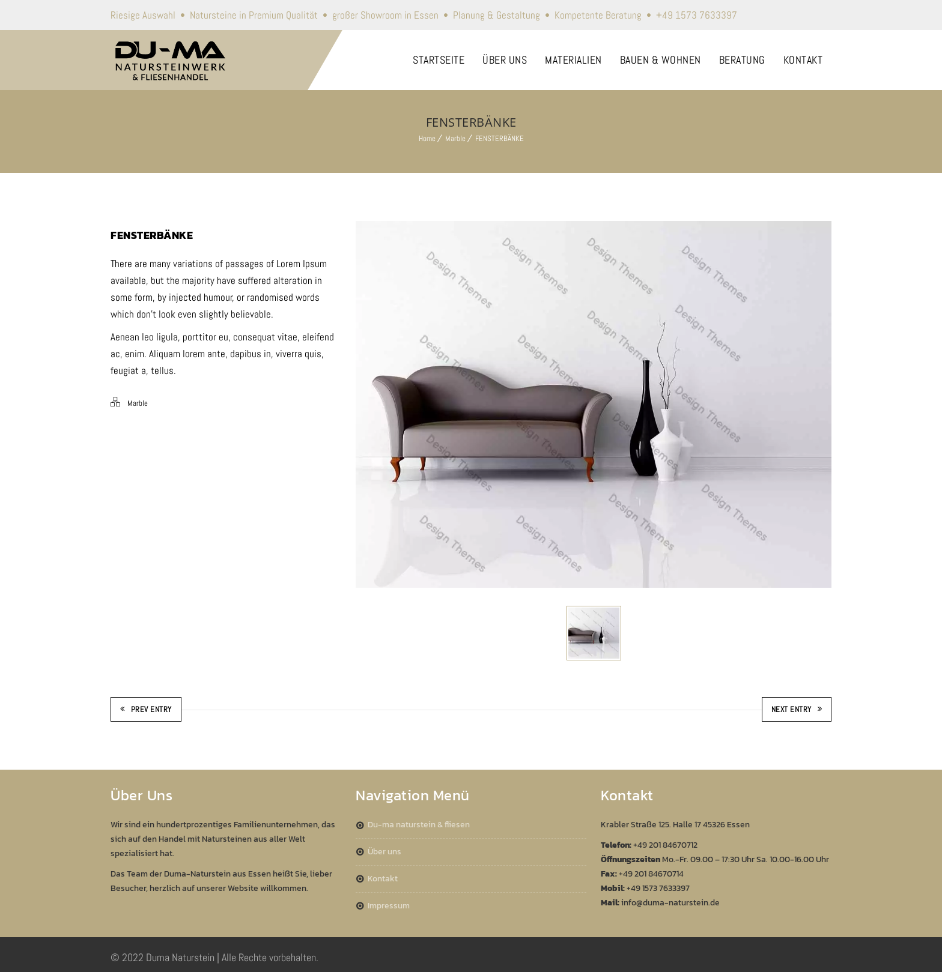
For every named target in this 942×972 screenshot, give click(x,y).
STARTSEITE (438, 60)
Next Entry (796, 709)
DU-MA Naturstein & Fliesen (419, 824)
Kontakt (383, 878)
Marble (455, 138)
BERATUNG (742, 60)
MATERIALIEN (573, 60)
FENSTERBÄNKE (499, 138)
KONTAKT (803, 60)
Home (427, 138)
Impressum (389, 905)
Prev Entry (146, 709)
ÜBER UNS (504, 60)
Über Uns (384, 851)
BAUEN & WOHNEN (660, 60)
